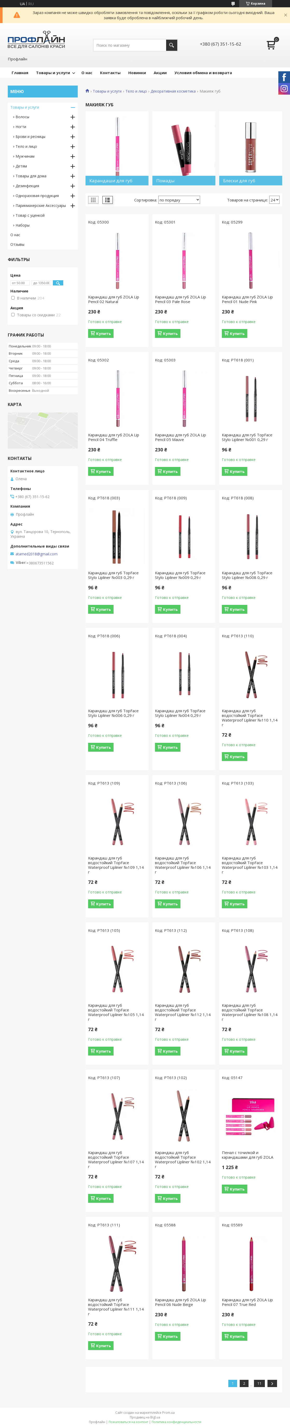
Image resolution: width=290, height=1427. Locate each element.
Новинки (137, 72)
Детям (21, 166)
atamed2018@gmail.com (37, 554)
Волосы (22, 116)
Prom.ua (168, 1412)
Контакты (110, 72)
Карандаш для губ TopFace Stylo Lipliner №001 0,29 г (247, 437)
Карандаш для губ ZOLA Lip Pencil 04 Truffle (113, 437)
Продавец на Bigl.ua (145, 1417)
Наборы (23, 225)
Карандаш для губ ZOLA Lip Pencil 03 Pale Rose (180, 299)
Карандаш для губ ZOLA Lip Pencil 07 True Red (247, 1302)
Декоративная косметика (173, 91)
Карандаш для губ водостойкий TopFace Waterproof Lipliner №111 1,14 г (116, 1306)
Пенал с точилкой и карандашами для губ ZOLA (247, 1154)
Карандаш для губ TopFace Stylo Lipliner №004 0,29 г (180, 713)
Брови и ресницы (30, 136)
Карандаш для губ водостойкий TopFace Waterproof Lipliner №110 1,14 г (250, 717)
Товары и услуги (53, 72)
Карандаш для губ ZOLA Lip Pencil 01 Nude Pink (247, 299)
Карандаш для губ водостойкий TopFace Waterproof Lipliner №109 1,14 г (116, 865)
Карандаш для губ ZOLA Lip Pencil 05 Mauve (180, 437)
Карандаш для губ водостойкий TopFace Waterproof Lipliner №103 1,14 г (250, 865)
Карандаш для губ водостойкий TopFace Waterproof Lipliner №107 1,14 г (116, 1159)
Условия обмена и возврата (203, 72)
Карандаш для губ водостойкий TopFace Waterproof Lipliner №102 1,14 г (183, 1159)
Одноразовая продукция (37, 195)
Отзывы (17, 244)
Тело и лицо (136, 91)
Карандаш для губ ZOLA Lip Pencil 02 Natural (113, 299)
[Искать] (171, 45)
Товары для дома (31, 175)
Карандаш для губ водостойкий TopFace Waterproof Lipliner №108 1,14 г (250, 1012)
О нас (86, 72)
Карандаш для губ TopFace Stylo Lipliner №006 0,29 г (113, 713)
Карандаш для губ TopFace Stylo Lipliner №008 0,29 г (247, 575)
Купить (103, 333)
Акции (160, 72)
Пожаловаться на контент (128, 1422)
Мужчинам (25, 156)
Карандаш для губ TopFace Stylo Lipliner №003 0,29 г (113, 575)
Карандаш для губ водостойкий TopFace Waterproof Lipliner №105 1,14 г (116, 1012)
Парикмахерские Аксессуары (41, 205)
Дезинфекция (27, 185)
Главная (20, 72)
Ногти (21, 126)
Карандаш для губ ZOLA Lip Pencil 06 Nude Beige (180, 1302)
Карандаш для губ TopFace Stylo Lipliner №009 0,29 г (180, 575)
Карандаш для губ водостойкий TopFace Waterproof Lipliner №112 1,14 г (183, 1012)
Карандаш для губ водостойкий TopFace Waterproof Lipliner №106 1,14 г (183, 865)
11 (259, 1383)
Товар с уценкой (30, 215)
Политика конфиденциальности (176, 1422)
